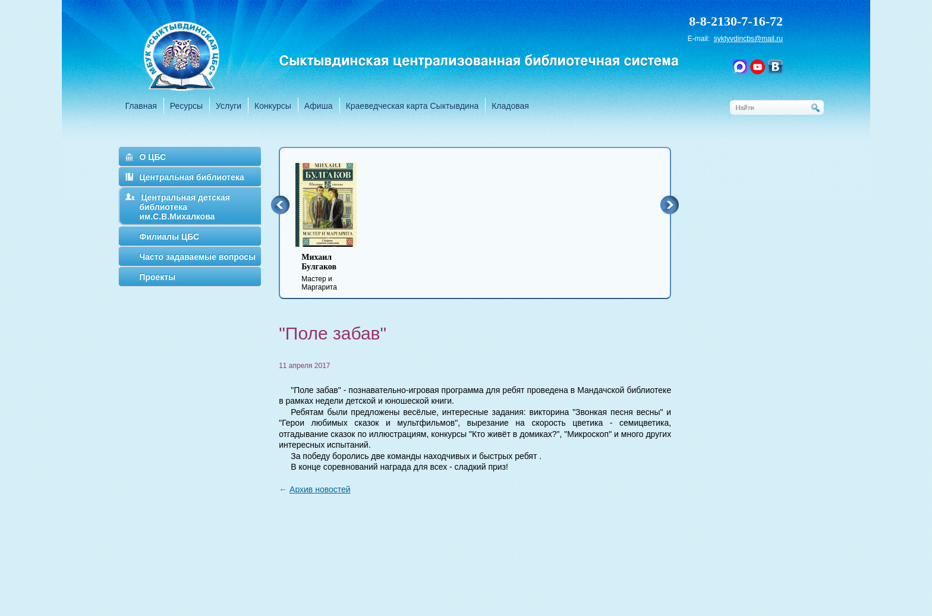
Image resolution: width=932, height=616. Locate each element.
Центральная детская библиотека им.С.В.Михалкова (184, 207)
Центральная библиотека (191, 177)
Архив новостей (320, 489)
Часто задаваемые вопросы (197, 257)
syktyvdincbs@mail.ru (748, 38)
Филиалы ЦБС (169, 236)
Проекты (157, 277)
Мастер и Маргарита (333, 272)
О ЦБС (152, 157)
